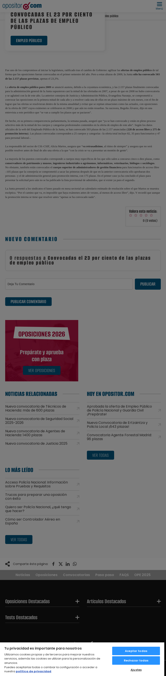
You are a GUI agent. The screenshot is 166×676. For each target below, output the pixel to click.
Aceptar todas (136, 651)
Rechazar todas (136, 660)
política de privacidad (33, 671)
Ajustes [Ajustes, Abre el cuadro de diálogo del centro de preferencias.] (136, 670)
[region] (82, 659)
